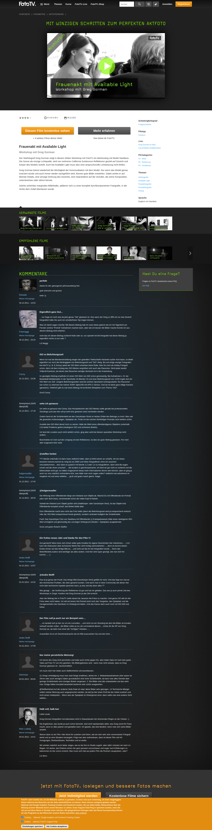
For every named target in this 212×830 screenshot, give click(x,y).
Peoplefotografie (144, 184)
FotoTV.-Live (81, 4)
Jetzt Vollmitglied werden (78, 796)
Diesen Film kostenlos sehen (47, 131)
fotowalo (23, 295)
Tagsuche (156, 4)
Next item (190, 253)
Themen (58, 4)
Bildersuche (148, 4)
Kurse (68, 4)
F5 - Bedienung (144, 162)
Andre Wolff (24, 558)
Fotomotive (39, 14)
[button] (106, 66)
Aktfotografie (56, 14)
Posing (141, 191)
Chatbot (27, 822)
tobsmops (23, 674)
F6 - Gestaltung (144, 165)
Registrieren (184, 4)
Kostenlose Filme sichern (129, 796)
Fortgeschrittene (144, 124)
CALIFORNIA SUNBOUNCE (149, 148)
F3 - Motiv (142, 159)
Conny (22, 374)
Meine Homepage (26, 299)
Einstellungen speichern (33, 826)
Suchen (140, 4)
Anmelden (167, 4)
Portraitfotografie (144, 187)
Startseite (24, 14)
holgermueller (25, 473)
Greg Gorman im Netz (147, 145)
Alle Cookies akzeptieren (56, 826)
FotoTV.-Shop (97, 4)
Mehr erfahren (104, 131)
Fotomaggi (24, 332)
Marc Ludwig (25, 729)
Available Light (144, 181)
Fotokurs (141, 135)
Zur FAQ (146, 286)
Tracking (27, 817)
